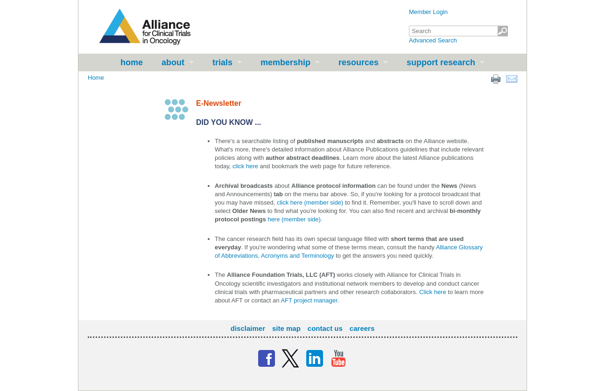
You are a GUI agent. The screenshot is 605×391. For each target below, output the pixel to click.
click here (245, 166)
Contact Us (325, 328)
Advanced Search (433, 40)
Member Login (428, 11)
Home (131, 62)
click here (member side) (310, 202)
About (173, 62)
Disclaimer (248, 328)
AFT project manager (309, 300)
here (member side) (293, 219)
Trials (222, 62)
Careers (362, 328)
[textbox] (458, 31)
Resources (358, 62)
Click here (432, 291)
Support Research (441, 62)
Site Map (286, 328)
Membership (285, 62)
